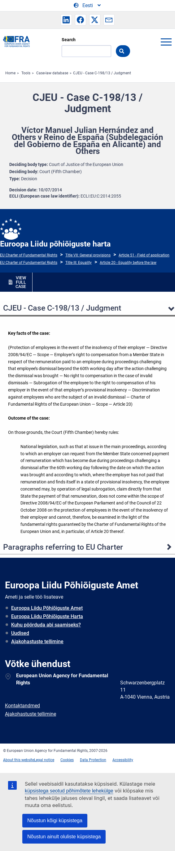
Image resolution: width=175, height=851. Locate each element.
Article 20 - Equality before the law (128, 262)
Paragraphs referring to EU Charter (63, 547)
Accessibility (122, 760)
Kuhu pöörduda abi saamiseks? (46, 625)
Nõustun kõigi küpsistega (54, 820)
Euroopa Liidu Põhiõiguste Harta (47, 616)
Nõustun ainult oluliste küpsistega (64, 836)
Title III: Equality (78, 262)
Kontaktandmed (22, 706)
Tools (25, 73)
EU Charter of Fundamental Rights (28, 255)
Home (10, 73)
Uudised (20, 633)
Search (69, 39)
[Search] (86, 51)
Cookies (67, 760)
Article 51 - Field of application (144, 255)
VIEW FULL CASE (20, 282)
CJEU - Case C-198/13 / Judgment (102, 73)
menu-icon (166, 41)
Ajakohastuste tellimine (37, 641)
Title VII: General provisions (88, 255)
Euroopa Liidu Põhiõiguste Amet (47, 608)
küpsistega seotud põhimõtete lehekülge (69, 790)
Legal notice (44, 760)
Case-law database (52, 73)
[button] (66, 19)
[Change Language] (87, 5)
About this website (18, 760)
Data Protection (93, 760)
